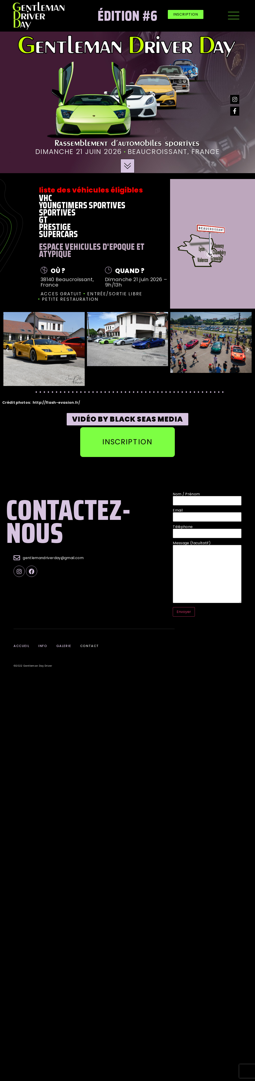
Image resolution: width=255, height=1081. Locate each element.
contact (89, 645)
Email (207, 513)
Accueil (21, 645)
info (42, 645)
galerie (63, 645)
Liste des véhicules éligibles (91, 190)
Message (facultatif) (207, 572)
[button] (185, 14)
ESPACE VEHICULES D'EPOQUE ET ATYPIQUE (91, 250)
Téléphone (207, 530)
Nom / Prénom (207, 497)
